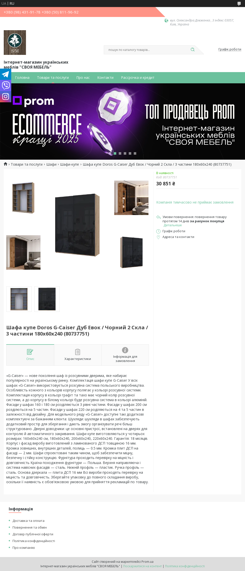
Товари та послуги (53, 77)
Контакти (105, 77)
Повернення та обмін (29, 527)
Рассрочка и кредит (137, 77)
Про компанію (23, 547)
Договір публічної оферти (32, 534)
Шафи (51, 164)
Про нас (83, 77)
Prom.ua (148, 562)
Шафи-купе (69, 164)
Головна (22, 77)
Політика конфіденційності (33, 541)
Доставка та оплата (28, 520)
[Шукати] (193, 49)
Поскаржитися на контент (142, 566)
